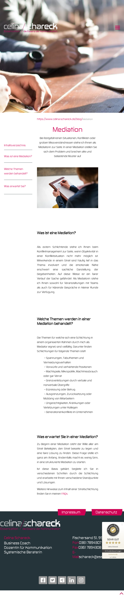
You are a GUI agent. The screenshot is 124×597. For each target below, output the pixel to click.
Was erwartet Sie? (15, 186)
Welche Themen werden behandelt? (15, 171)
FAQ (64, 493)
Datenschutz (106, 512)
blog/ (79, 119)
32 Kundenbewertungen (113, 550)
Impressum (71, 512)
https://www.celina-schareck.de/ (56, 119)
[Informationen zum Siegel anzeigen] (113, 555)
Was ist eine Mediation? (18, 156)
